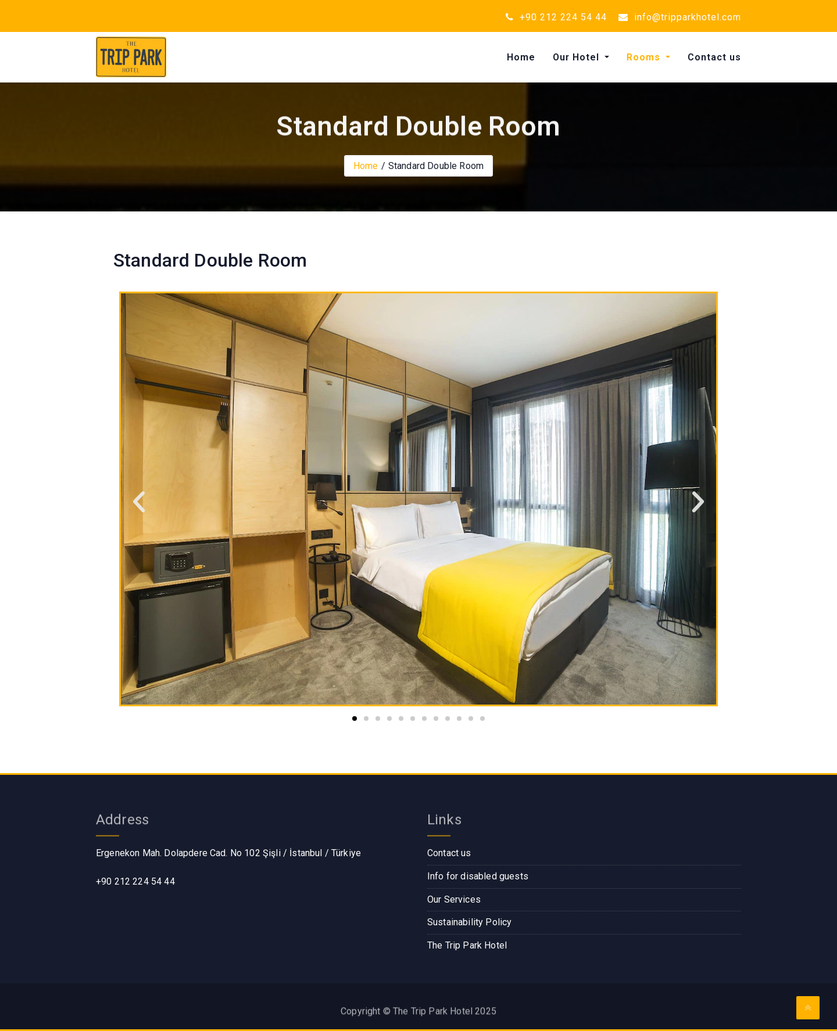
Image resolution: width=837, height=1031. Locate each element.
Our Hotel (577, 57)
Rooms (645, 57)
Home (521, 57)
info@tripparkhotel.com (679, 17)
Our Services (454, 899)
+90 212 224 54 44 (556, 17)
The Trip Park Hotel (467, 945)
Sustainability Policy (469, 922)
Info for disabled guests (477, 876)
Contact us (714, 57)
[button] (139, 502)
